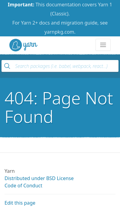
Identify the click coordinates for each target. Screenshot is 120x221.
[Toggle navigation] (103, 45)
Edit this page (20, 202)
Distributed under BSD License (39, 178)
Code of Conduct (23, 185)
